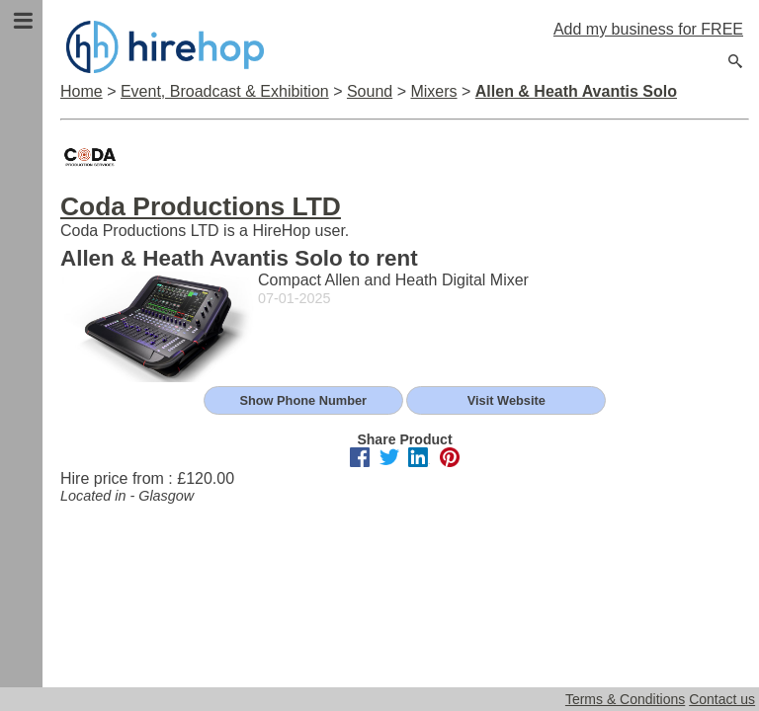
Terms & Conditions (625, 699)
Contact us (722, 699)
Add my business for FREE (648, 29)
